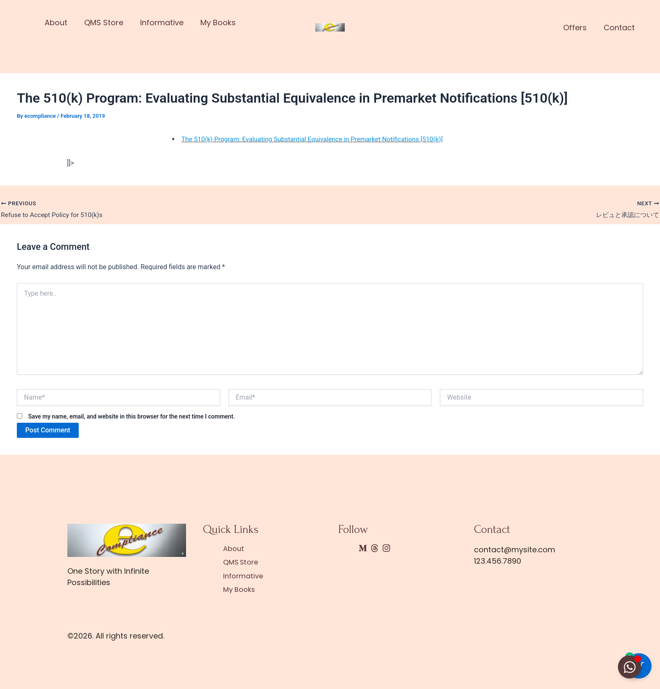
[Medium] (363, 549)
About (56, 22)
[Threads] (374, 549)
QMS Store (104, 22)
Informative (162, 22)
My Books (219, 22)
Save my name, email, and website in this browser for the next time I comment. (131, 417)
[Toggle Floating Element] (629, 666)
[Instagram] (386, 549)
